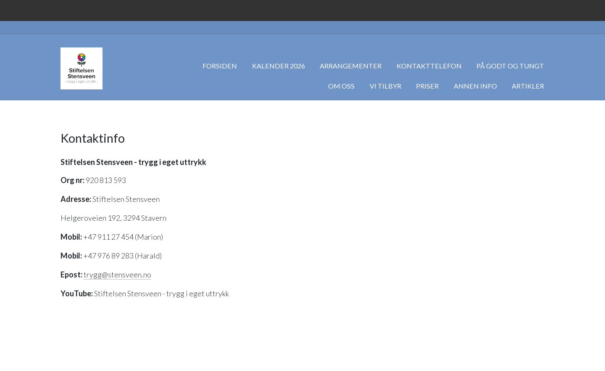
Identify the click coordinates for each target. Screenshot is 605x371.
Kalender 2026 (278, 66)
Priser (427, 86)
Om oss (341, 86)
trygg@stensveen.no (117, 274)
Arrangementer (350, 66)
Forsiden (220, 66)
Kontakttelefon (429, 66)
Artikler (528, 86)
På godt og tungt (510, 66)
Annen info (475, 86)
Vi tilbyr (385, 86)
